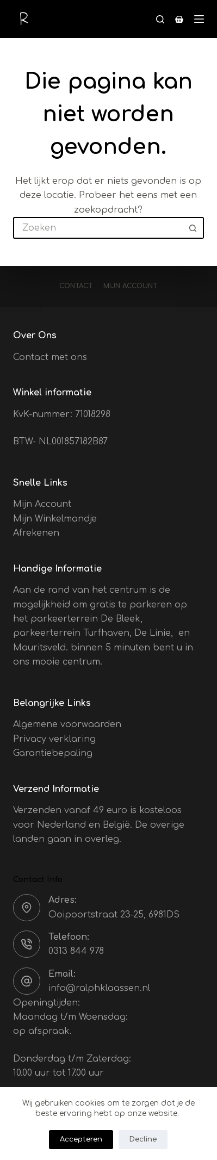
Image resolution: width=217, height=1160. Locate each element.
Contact (75, 286)
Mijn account (130, 286)
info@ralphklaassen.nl (99, 988)
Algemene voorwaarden (67, 724)
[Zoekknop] (193, 228)
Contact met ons (50, 357)
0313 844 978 (76, 951)
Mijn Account (42, 504)
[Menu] (199, 19)
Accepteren (81, 1139)
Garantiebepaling (52, 753)
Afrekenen (36, 533)
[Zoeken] (160, 19)
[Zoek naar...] (97, 228)
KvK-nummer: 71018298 (61, 414)
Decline (143, 1139)
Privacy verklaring (54, 739)
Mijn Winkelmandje (55, 519)
